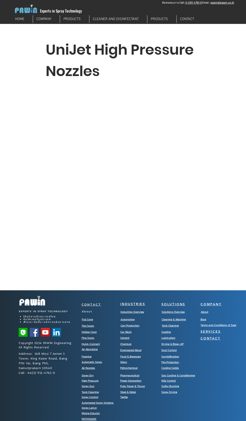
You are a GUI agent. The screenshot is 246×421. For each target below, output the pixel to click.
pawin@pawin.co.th (222, 2)
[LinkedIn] (56, 332)
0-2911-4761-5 (193, 2)
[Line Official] (23, 332)
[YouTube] (45, 332)
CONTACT (91, 304)
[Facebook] (34, 332)
